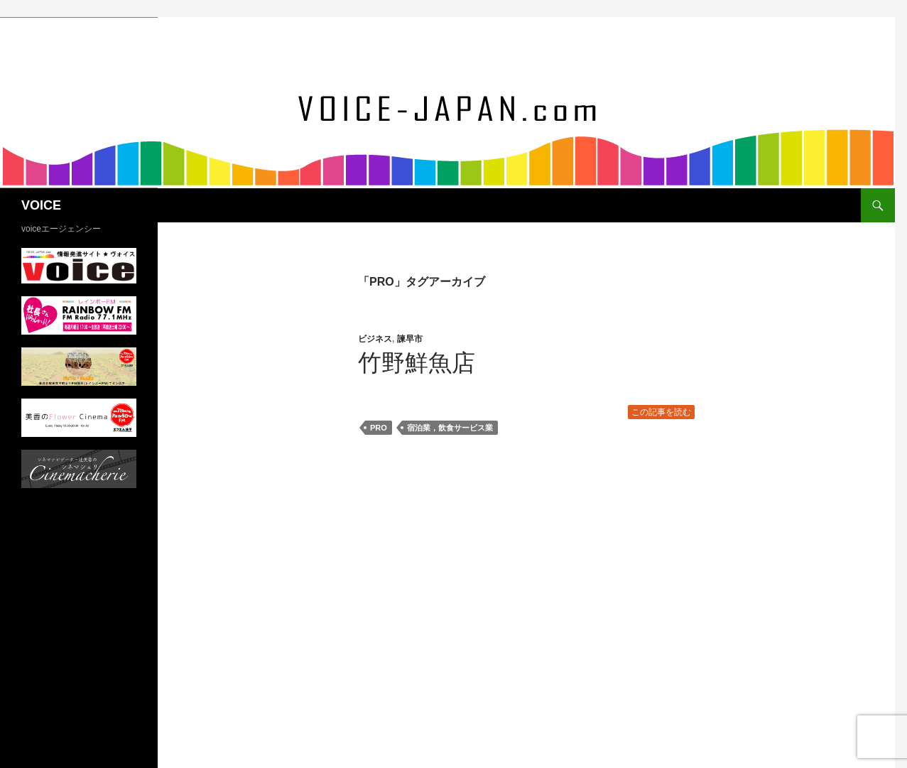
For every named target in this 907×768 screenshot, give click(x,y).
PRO (378, 427)
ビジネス (375, 339)
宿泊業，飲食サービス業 (450, 427)
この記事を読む (661, 412)
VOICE (41, 205)
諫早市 (410, 339)
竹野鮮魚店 (416, 363)
